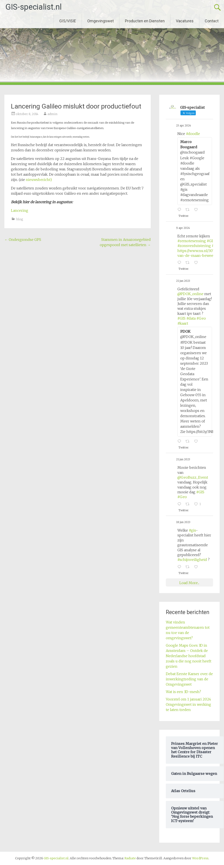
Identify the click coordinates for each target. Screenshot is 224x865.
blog (19, 219)
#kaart (182, 323)
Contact (212, 21)
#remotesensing (191, 241)
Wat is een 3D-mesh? (183, 692)
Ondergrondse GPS (22, 239)
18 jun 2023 (183, 522)
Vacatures (185, 21)
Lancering (19, 210)
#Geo (201, 318)
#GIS (211, 241)
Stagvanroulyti (79, 169)
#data (191, 318)
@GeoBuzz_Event (192, 477)
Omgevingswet (100, 21)
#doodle (193, 133)
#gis (192, 530)
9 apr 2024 (183, 227)
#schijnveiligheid (192, 559)
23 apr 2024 (183, 125)
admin (52, 114)
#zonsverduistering (194, 245)
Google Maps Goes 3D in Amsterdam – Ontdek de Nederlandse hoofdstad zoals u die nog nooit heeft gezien (188, 656)
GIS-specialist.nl (33, 7)
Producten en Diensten (145, 21)
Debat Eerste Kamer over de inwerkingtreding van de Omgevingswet (189, 679)
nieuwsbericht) (39, 179)
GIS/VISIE (67, 21)
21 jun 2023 (183, 280)
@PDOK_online (190, 294)
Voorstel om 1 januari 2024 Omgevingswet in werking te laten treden (188, 704)
